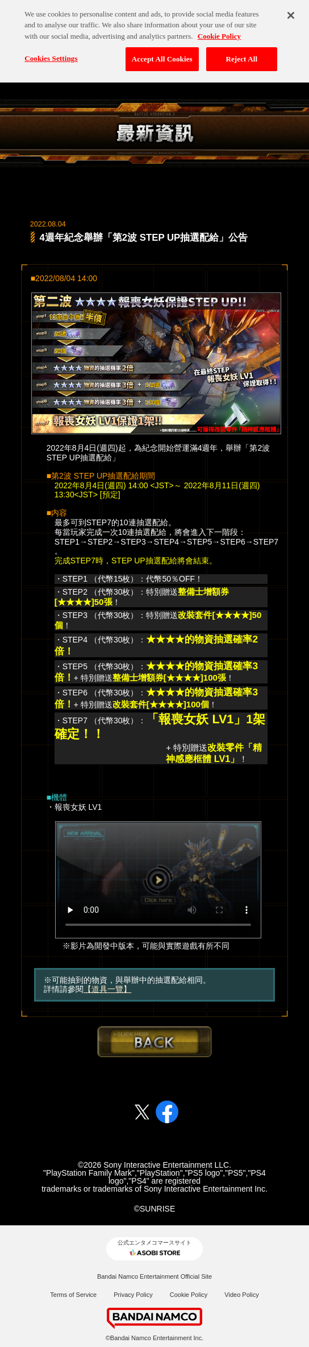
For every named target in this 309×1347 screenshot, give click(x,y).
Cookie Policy (189, 1294)
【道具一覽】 (107, 989)
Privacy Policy (133, 1294)
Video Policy (241, 1294)
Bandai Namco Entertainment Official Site (154, 1276)
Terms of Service (73, 1294)
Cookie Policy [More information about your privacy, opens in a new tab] (219, 31)
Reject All (241, 54)
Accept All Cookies (162, 54)
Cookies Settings (50, 53)
